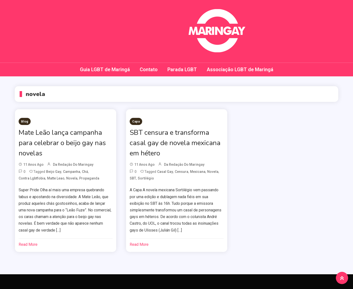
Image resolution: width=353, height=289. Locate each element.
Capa (136, 121)
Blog (24, 121)
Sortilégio (146, 178)
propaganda (89, 178)
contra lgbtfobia (32, 178)
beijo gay (53, 172)
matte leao (55, 178)
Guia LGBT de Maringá (105, 69)
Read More (28, 244)
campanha (71, 172)
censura (181, 172)
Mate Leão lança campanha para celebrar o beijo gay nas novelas (62, 143)
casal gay (165, 172)
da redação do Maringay (73, 164)
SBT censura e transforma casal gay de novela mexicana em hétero (175, 143)
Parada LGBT (182, 69)
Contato (149, 69)
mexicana (197, 172)
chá (85, 172)
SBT (133, 178)
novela (71, 178)
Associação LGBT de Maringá (240, 69)
